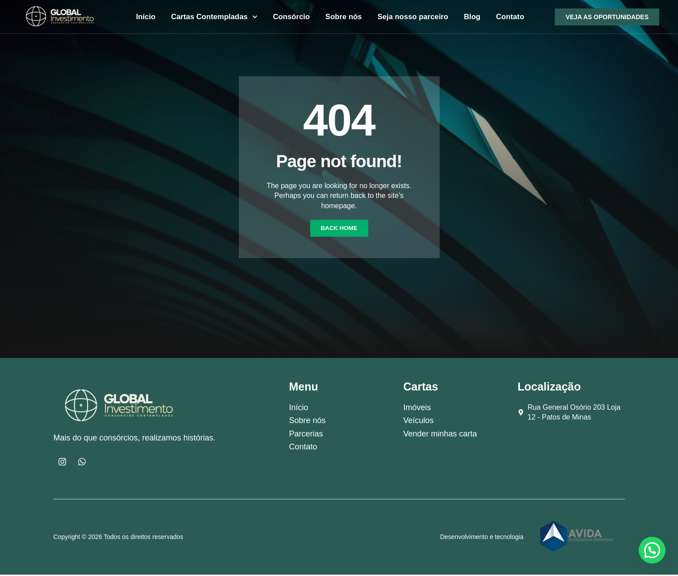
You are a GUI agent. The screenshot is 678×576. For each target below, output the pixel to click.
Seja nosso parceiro (413, 16)
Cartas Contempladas (214, 17)
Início (146, 16)
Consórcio (291, 16)
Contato (510, 16)
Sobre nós (343, 16)
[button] (652, 550)
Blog (472, 16)
